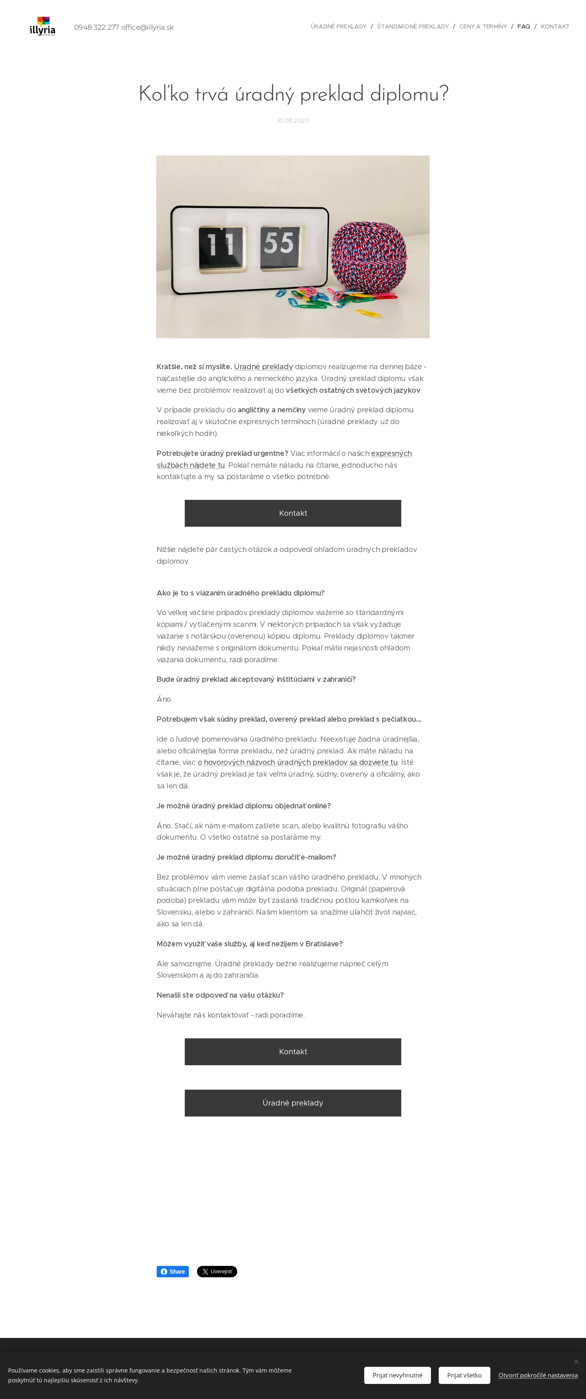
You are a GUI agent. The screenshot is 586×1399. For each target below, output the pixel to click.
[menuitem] (343, 26)
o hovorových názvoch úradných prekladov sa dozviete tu (298, 762)
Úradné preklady (263, 366)
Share (173, 1271)
